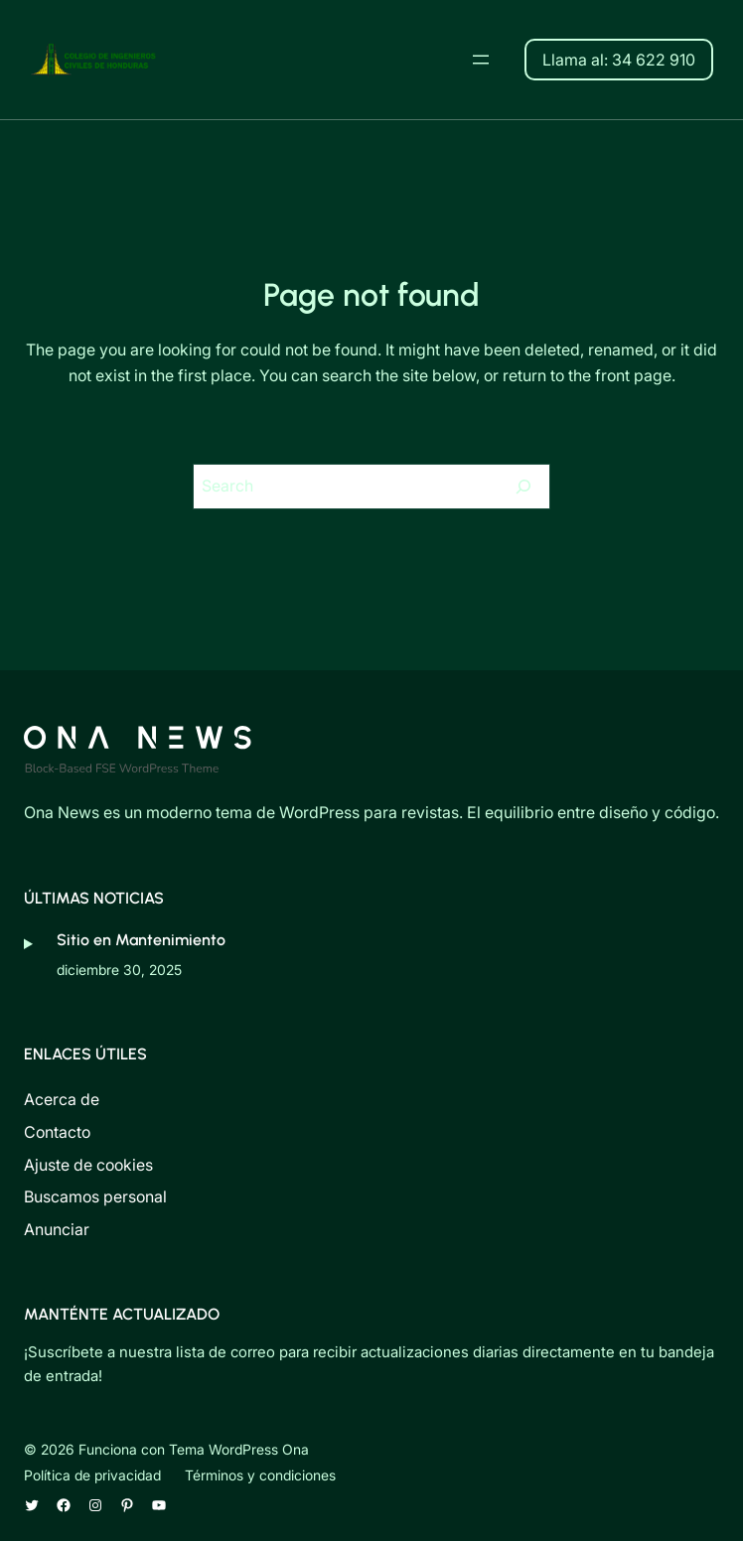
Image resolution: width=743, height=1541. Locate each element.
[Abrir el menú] (481, 59)
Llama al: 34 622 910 (618, 60)
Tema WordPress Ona (239, 1449)
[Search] (523, 486)
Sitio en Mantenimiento (141, 939)
